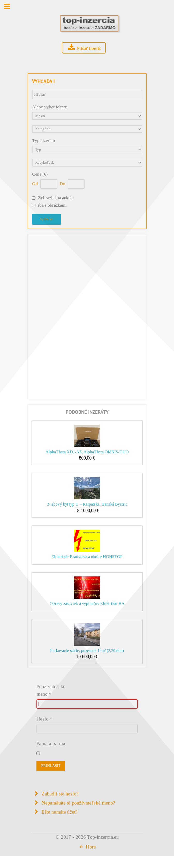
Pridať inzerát (84, 47)
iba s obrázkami (52, 205)
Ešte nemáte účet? (59, 812)
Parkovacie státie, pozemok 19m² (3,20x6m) (87, 650)
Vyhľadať (46, 219)
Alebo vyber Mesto (49, 106)
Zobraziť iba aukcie (56, 197)
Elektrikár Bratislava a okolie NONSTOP (87, 556)
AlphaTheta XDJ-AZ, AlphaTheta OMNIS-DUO (87, 452)
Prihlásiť (50, 766)
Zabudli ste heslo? (59, 794)
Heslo (44, 719)
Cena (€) (40, 174)
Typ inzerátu (43, 140)
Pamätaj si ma (50, 743)
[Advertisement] (87, 315)
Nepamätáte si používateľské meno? (77, 803)
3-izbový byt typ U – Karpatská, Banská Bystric (87, 504)
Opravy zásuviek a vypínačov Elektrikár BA (87, 603)
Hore (87, 847)
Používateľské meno (50, 690)
